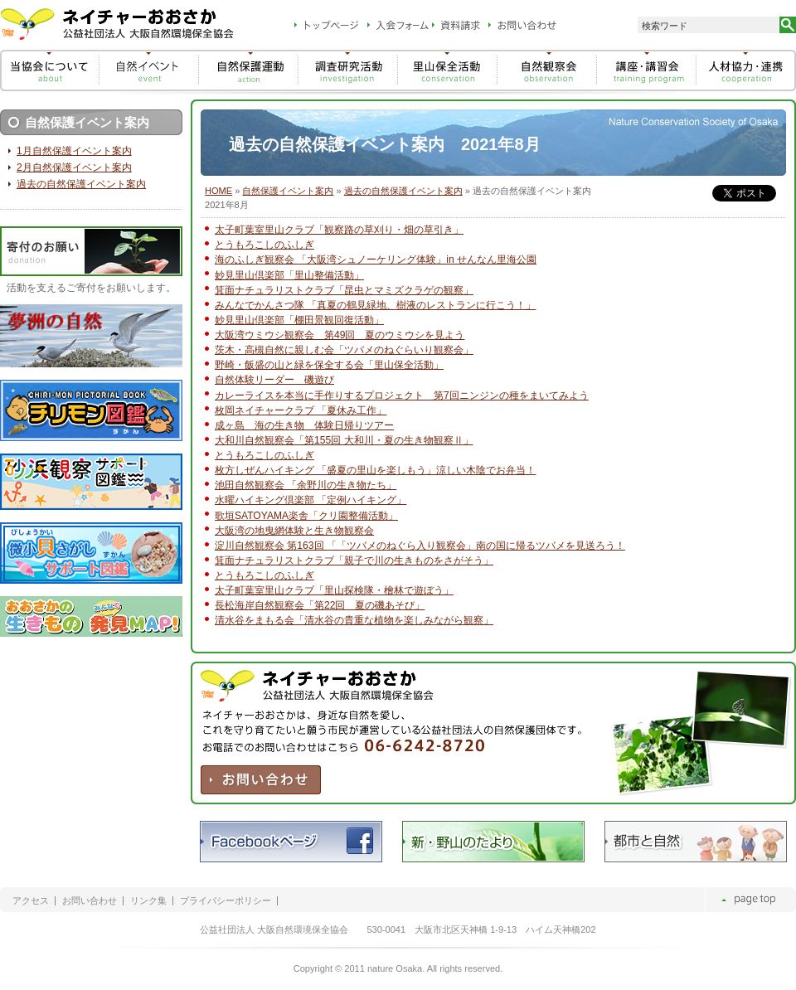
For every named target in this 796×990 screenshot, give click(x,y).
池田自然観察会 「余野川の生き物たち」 (305, 485)
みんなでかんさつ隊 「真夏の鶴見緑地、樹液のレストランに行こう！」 (375, 305)
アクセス (30, 900)
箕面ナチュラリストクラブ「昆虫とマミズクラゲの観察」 (344, 290)
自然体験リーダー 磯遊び (274, 380)
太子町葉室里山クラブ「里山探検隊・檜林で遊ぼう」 (334, 590)
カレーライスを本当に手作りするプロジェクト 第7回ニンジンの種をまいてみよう (402, 395)
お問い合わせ (89, 900)
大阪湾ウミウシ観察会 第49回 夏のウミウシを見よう (339, 335)
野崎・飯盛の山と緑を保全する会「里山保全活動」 (329, 365)
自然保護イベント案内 (287, 191)
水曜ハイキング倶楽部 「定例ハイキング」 (310, 500)
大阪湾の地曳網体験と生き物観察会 (294, 530)
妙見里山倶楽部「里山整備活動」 (289, 275)
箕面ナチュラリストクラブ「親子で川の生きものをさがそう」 (354, 560)
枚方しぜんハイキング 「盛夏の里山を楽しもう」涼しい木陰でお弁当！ (375, 470)
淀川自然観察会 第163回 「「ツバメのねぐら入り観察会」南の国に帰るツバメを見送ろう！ (420, 545)
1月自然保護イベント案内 (74, 151)
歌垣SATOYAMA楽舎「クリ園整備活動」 (306, 516)
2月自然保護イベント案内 (74, 167)
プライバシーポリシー (225, 900)
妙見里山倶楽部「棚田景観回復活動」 (299, 320)
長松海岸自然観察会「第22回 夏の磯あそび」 (320, 605)
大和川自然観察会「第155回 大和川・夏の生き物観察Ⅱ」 (344, 440)
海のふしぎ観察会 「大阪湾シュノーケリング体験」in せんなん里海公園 (375, 259)
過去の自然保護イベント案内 (403, 191)
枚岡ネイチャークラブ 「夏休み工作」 (300, 410)
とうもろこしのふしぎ (264, 244)
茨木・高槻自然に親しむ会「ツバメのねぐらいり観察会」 (344, 350)
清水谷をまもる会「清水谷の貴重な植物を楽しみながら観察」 (354, 620)
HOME (218, 191)
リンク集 (148, 900)
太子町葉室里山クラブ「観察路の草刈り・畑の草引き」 (339, 229)
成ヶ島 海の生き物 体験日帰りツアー (304, 425)
